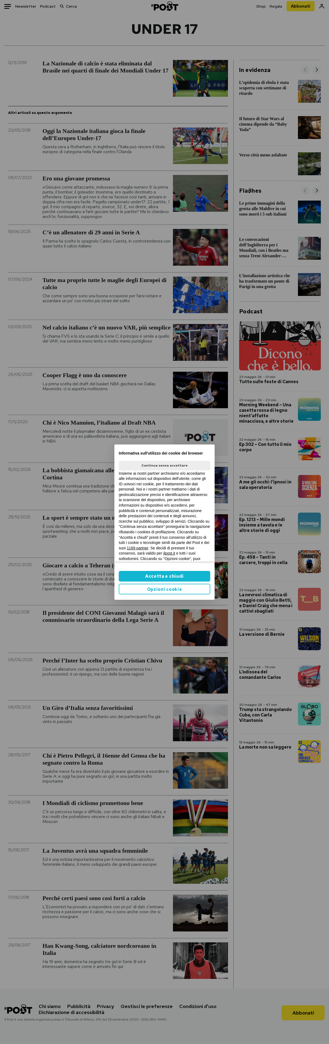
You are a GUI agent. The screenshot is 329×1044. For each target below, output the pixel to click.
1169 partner (137, 548)
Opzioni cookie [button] (164, 589)
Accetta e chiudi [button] (164, 576)
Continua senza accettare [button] (164, 465)
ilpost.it (169, 553)
